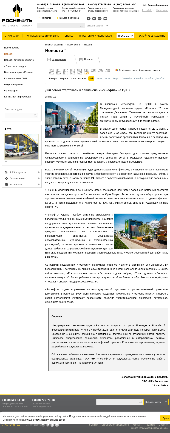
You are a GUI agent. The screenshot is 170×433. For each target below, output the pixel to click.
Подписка (150, 425)
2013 (72, 70)
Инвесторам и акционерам (95, 36)
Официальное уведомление (115, 425)
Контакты (46, 18)
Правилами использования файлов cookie (43, 419)
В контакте (43, 425)
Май (91, 78)
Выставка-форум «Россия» (18, 72)
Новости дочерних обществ (19, 60)
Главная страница (54, 44)
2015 (86, 70)
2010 (51, 70)
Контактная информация (17, 96)
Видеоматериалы (13, 84)
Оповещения (17, 178)
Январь (53, 78)
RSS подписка (18, 172)
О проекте (163, 425)
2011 (58, 70)
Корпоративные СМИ (15, 78)
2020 (58, 73)
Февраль (63, 78)
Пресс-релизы (11, 47)
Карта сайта (162, 10)
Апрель (82, 78)
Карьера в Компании (69, 18)
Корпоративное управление (42, 36)
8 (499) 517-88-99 (48, 4)
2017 (100, 70)
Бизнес (69, 36)
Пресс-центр (125, 36)
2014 (79, 70)
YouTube (94, 18)
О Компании (12, 36)
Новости (8, 54)
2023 (79, 73)
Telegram (99, 18)
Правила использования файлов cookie (149, 428)
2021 (65, 73)
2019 (51, 73)
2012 (65, 70)
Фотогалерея (11, 90)
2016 (93, 70)
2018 (108, 70)
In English (147, 10)
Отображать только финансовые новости (139, 70)
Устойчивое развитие (152, 36)
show (7, 162)
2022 (72, 73)
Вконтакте (88, 18)
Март (73, 78)
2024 (86, 73)
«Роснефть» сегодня (15, 66)
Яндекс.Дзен (105, 18)
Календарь (16, 184)
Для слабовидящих (158, 5)
